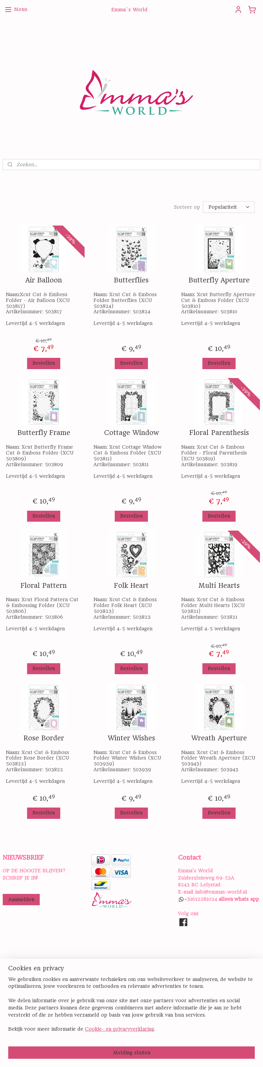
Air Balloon (43, 280)
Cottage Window (131, 433)
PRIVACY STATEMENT (117, 985)
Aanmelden (21, 899)
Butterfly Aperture (219, 280)
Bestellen (44, 363)
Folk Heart (131, 586)
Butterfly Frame (43, 433)
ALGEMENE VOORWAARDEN (125, 992)
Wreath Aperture (219, 738)
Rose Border (43, 738)
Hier (8, 1014)
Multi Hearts (219, 586)
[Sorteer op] (228, 207)
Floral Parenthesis (219, 433)
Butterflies (131, 280)
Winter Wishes (131, 738)
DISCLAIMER (106, 1000)
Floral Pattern (44, 586)
